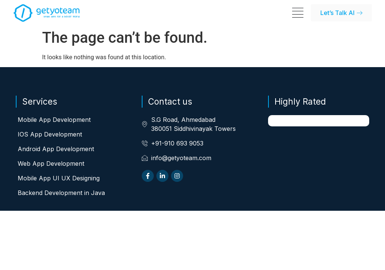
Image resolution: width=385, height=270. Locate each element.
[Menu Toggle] (297, 12)
